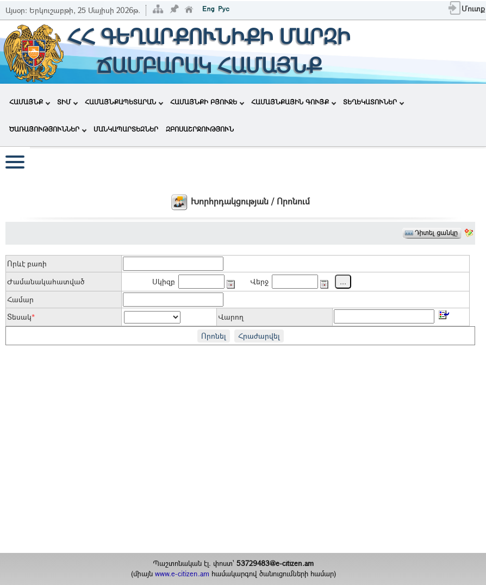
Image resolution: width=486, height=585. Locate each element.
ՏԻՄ (67, 101)
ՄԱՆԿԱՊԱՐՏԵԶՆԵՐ (126, 129)
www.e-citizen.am (182, 573)
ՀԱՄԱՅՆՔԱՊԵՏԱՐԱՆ (124, 101)
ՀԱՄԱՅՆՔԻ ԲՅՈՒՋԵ (207, 101)
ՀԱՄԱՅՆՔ (29, 101)
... (343, 281)
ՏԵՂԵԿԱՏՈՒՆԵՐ (373, 101)
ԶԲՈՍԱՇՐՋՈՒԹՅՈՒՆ (200, 129)
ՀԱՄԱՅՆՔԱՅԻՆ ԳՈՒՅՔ (293, 101)
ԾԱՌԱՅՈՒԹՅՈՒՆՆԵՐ (47, 129)
